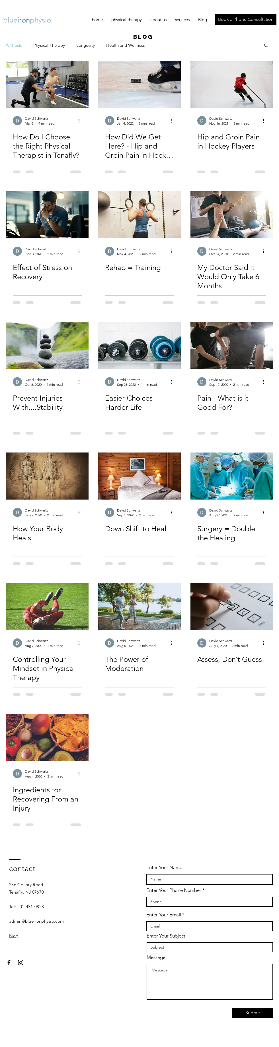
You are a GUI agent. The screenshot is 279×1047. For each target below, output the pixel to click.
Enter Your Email (163, 914)
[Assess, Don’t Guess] (231, 606)
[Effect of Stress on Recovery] (47, 214)
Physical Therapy (49, 45)
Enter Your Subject (166, 936)
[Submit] (252, 1013)
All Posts (14, 45)
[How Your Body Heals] (47, 476)
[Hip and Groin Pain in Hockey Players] (231, 84)
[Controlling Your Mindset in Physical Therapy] (47, 606)
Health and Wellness (125, 45)
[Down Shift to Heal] (139, 476)
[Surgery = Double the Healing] (231, 476)
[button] (266, 46)
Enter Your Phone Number (173, 890)
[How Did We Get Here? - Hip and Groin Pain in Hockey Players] (139, 84)
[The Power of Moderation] (139, 606)
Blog (13, 935)
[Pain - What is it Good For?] (231, 345)
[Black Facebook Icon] (9, 962)
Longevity (85, 45)
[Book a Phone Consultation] (245, 19)
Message (156, 957)
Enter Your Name (164, 867)
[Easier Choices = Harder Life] (139, 345)
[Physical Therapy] (47, 84)
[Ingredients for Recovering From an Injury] (47, 737)
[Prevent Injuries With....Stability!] (47, 345)
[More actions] (80, 120)
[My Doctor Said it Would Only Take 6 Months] (231, 214)
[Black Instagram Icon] (20, 962)
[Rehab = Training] (139, 214)
